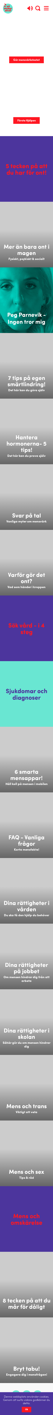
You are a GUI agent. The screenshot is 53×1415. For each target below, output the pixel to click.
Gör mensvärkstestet (26, 60)
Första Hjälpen (26, 120)
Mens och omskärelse (26, 1219)
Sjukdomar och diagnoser (26, 694)
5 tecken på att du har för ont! (26, 168)
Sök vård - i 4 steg (26, 628)
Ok (26, 1409)
